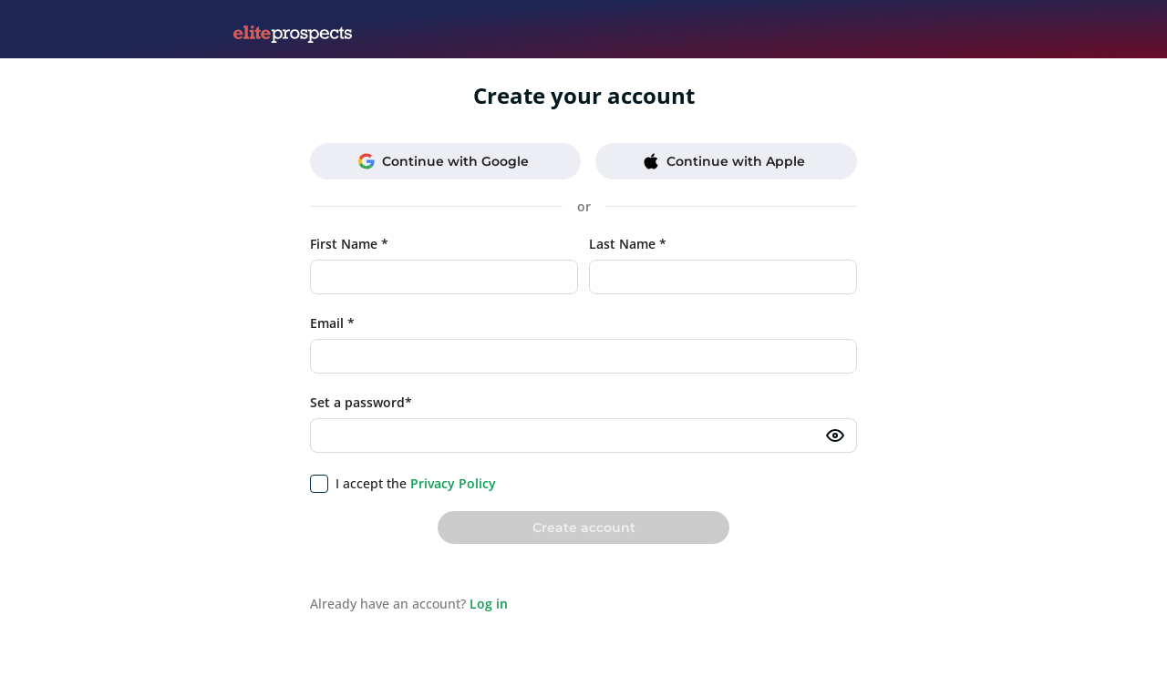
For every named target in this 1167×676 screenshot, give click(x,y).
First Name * (349, 243)
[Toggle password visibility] (835, 435)
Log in (489, 603)
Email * (332, 323)
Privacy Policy (453, 483)
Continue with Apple (724, 161)
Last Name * (627, 243)
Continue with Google (443, 161)
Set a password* (361, 402)
